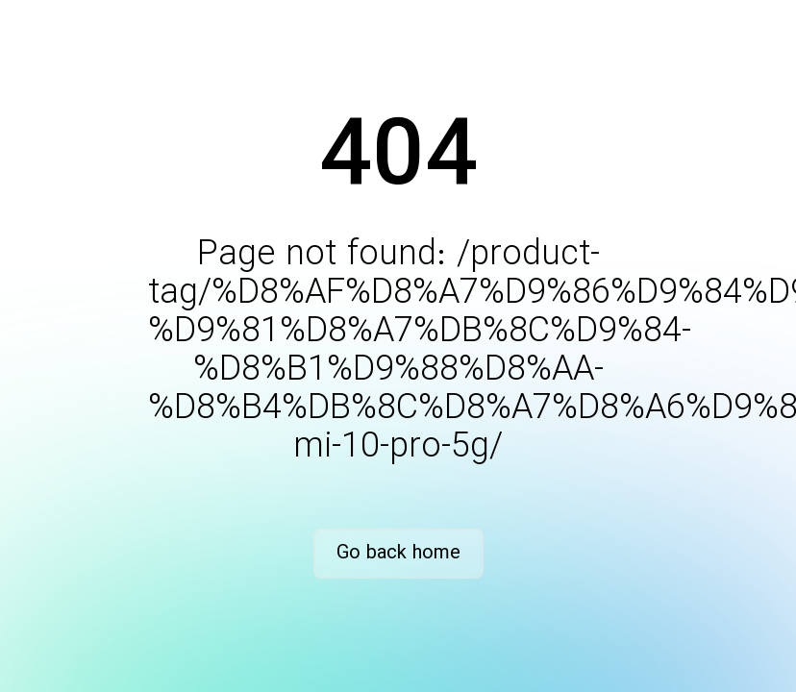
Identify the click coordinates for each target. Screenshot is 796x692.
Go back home (398, 553)
